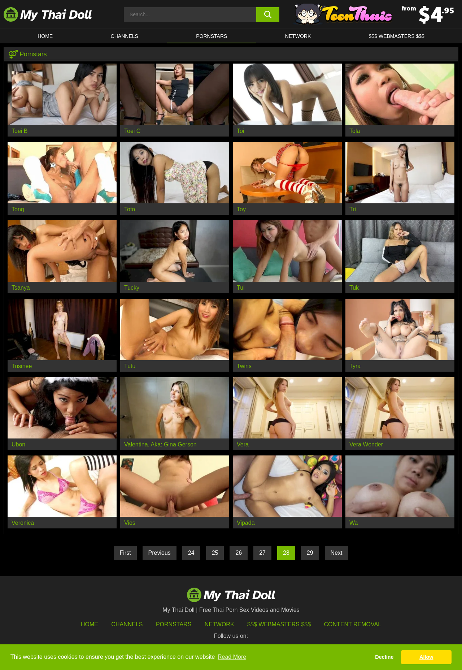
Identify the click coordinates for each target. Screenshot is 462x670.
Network (298, 36)
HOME (45, 36)
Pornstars (211, 36)
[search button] (268, 14)
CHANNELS (124, 36)
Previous (159, 553)
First (125, 553)
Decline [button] (384, 657)
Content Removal (353, 624)
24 (191, 553)
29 (310, 553)
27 (262, 553)
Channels (127, 624)
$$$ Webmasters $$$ (279, 624)
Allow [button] (426, 657)
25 (215, 553)
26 (238, 553)
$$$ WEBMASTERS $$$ (396, 36)
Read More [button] (232, 657)
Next (337, 553)
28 (286, 553)
